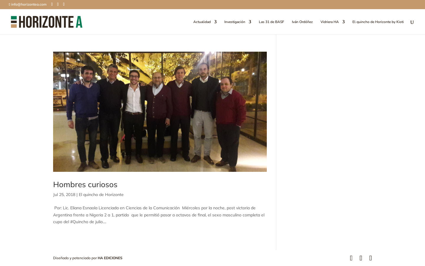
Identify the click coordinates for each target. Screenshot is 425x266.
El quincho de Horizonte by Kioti (378, 22)
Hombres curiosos (85, 184)
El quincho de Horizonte (101, 194)
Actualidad (202, 22)
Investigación (234, 22)
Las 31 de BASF (271, 22)
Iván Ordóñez (302, 22)
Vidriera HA (330, 22)
